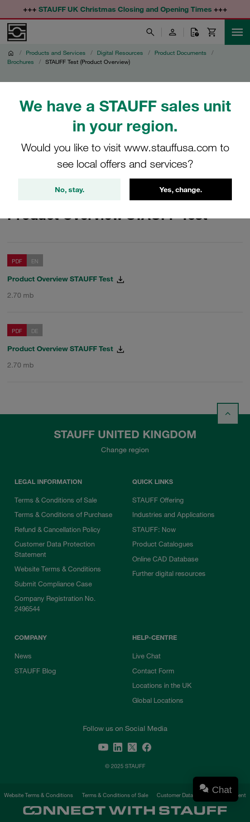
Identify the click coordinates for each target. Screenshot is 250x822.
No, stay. (69, 189)
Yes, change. (180, 189)
